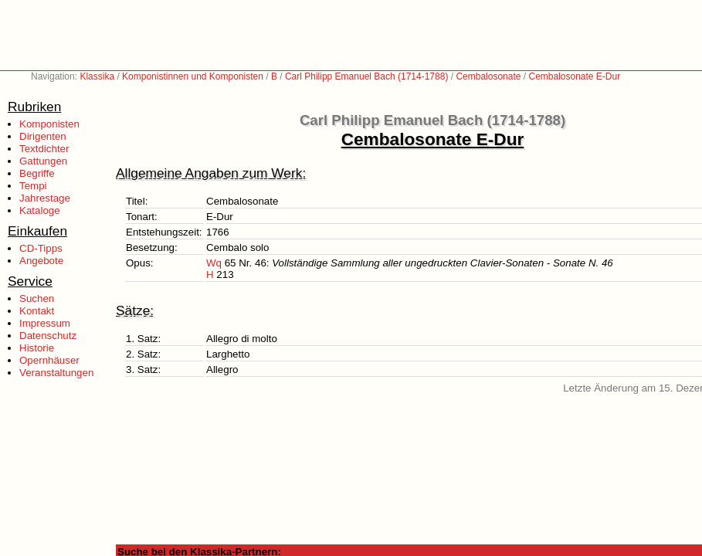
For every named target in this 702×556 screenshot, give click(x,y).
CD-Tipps (41, 248)
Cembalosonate (488, 76)
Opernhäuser (49, 360)
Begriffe (37, 173)
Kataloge (39, 210)
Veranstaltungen (56, 372)
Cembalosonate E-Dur (574, 76)
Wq (214, 263)
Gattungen (43, 161)
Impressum (44, 323)
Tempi (33, 186)
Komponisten (49, 124)
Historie (36, 348)
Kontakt (36, 311)
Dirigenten (42, 136)
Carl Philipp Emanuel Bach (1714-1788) (366, 76)
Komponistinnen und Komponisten (192, 76)
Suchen (36, 298)
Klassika (97, 76)
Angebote (41, 260)
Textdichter (44, 148)
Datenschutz (47, 335)
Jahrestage (44, 198)
